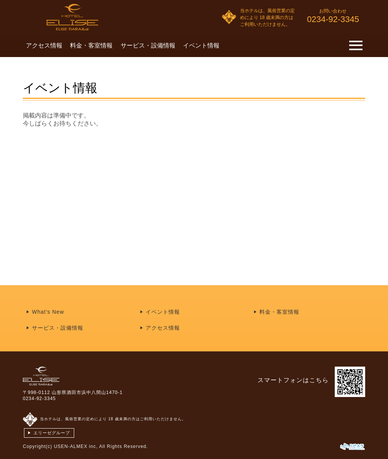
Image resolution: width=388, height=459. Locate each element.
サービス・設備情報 (148, 45)
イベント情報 (201, 45)
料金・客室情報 (91, 45)
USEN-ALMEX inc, (76, 446)
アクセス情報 (44, 45)
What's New (48, 312)
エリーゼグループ (51, 432)
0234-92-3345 (39, 398)
